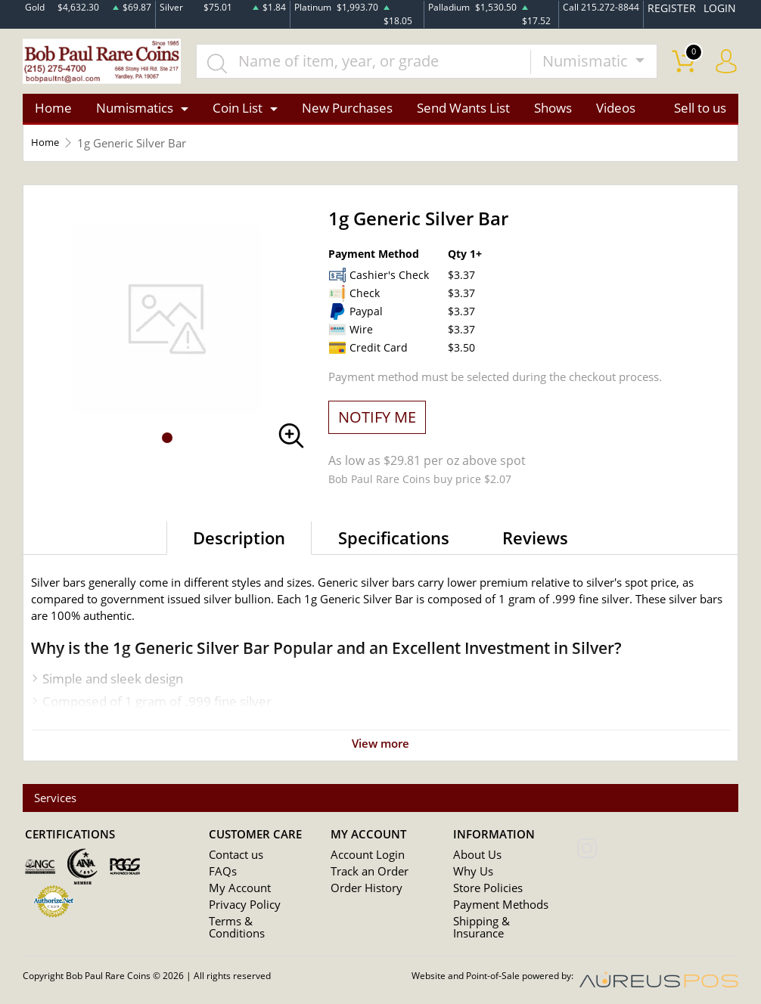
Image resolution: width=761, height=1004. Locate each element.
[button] (167, 446)
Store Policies (483, 898)
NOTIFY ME (377, 424)
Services (59, 807)
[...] (379, 65)
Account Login (363, 865)
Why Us (470, 881)
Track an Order (364, 881)
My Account (235, 898)
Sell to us (700, 116)
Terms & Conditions (253, 931)
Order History (362, 898)
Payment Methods (495, 915)
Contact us (233, 865)
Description (239, 545)
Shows (553, 116)
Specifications (393, 545)
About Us (474, 865)
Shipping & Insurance (500, 931)
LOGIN (722, 6)
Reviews (535, 545)
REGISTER (680, 6)
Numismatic (587, 64)
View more (380, 751)
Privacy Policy (239, 915)
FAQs (220, 881)
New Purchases (347, 116)
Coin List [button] (237, 116)
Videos (615, 116)
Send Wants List (463, 116)
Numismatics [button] (134, 116)
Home (53, 116)
